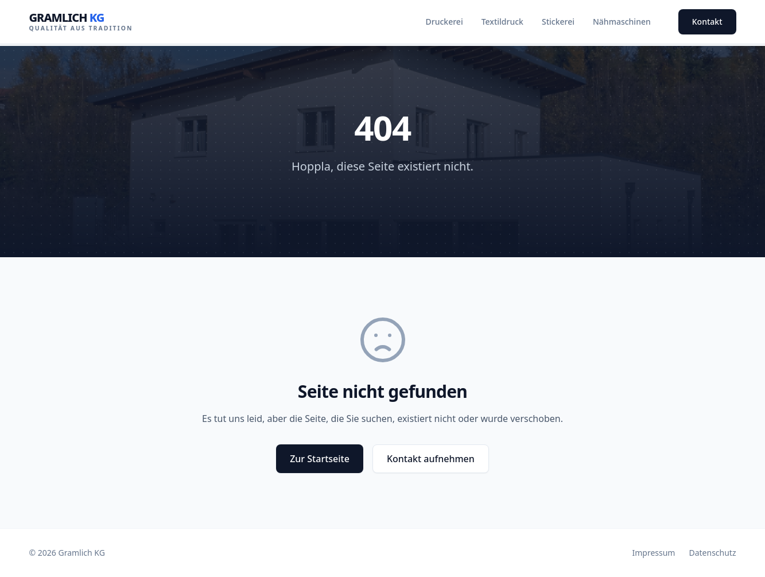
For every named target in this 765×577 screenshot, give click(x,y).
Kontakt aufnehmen (431, 458)
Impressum (653, 552)
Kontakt (707, 21)
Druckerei (444, 21)
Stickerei (558, 21)
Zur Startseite (320, 458)
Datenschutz (712, 552)
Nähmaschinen (622, 21)
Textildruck (502, 21)
